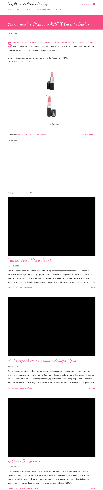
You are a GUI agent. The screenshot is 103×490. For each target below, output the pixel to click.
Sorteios (58, 9)
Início (9, 9)
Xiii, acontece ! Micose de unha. (31, 260)
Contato (28, 9)
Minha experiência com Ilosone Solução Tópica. (42, 360)
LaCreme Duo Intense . (25, 460)
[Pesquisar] (85, 4)
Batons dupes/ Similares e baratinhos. (32, 134)
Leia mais (92, 288)
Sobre (18, 9)
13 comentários (26, 288)
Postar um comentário (29, 488)
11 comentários (26, 388)
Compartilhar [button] (87, 134)
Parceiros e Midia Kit (43, 9)
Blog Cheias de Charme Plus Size (28, 4)
